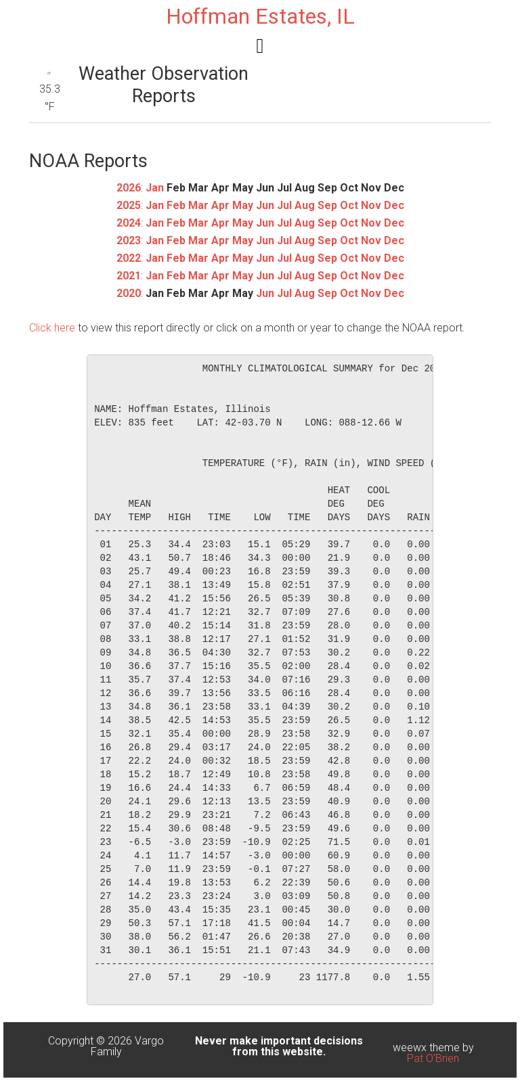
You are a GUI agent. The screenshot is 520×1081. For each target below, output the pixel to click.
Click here (52, 327)
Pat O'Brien (433, 1058)
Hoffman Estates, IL (260, 16)
